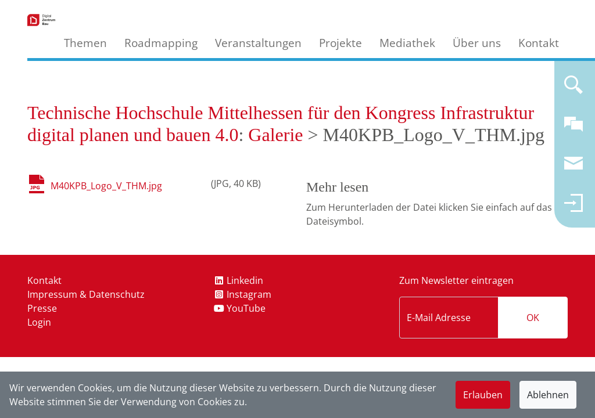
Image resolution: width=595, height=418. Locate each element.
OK (532, 317)
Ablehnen (548, 394)
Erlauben (483, 394)
